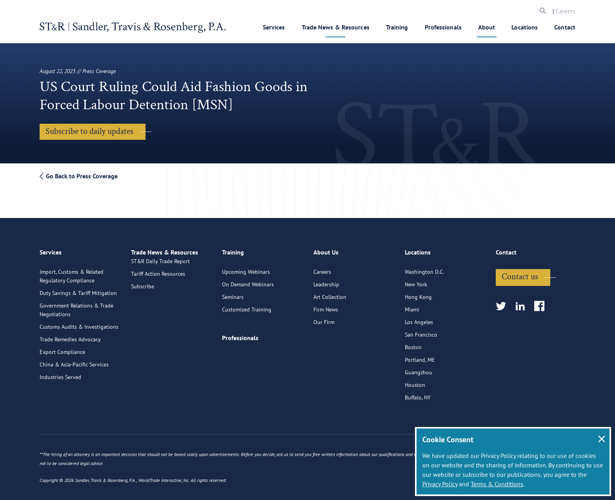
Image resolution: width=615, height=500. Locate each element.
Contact (564, 27)
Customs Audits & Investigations (79, 322)
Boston (413, 342)
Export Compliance (62, 347)
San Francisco (421, 330)
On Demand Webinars (248, 280)
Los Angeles (419, 317)
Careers (565, 11)
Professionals (443, 27)
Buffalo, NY (418, 393)
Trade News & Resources (335, 27)
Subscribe (142, 292)
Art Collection (329, 292)
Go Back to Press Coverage (79, 176)
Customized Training (246, 305)
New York (416, 280)
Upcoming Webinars (246, 267)
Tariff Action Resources (158, 280)
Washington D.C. (424, 267)
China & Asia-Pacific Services (74, 360)
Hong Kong (418, 292)
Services (274, 27)
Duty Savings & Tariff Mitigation (78, 288)
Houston (415, 380)
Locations (524, 27)
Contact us (520, 272)
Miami (412, 305)
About (486, 27)
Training (397, 27)
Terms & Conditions (497, 484)
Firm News (325, 305)
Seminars (233, 292)
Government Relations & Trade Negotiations (76, 305)
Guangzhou (418, 368)
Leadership (326, 280)
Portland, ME (420, 355)
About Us (325, 251)
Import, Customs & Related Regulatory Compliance (72, 272)
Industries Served (60, 372)
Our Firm (324, 317)
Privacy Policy (439, 484)
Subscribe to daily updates (89, 131)
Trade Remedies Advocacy (70, 335)
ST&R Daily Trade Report (160, 267)
